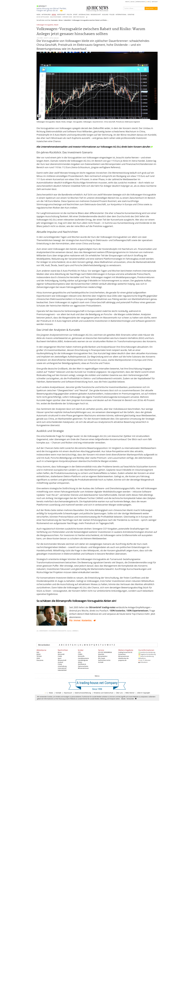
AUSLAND (105, 14)
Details (123, 699)
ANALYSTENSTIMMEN (55, 17)
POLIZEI (112, 14)
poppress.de (122, 660)
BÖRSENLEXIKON (140, 1)
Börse (60, 20)
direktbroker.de (123, 658)
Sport (59, 658)
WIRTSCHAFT (61, 14)
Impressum (68, 693)
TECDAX (39, 656)
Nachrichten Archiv (104, 660)
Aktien (80, 662)
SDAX (38, 658)
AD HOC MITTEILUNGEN (43, 17)
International (62, 668)
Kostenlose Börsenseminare (123, 655)
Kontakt (100, 662)
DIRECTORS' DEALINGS (79, 17)
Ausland (60, 662)
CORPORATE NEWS (67, 17)
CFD (79, 652)
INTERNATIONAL (121, 14)
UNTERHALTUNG (84, 14)
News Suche (149, 8)
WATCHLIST (155, 1)
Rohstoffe (81, 656)
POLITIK (69, 14)
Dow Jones (40, 660)
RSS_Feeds (101, 658)
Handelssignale (83, 660)
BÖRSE (54, 14)
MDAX (39, 654)
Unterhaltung (62, 666)
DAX (38, 652)
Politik (60, 656)
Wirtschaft (61, 654)
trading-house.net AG (125, 652)
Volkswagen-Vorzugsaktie (45, 25)
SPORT (75, 14)
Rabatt (56, 25)
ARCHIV (127, 1)
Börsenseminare (83, 668)
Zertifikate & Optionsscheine (83, 665)
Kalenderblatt (62, 670)
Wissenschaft (62, 660)
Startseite (54, 20)
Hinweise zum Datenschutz (103, 693)
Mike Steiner (130, 693)
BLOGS (132, 1)
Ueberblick (67, 20)
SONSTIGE (131, 14)
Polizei (60, 664)
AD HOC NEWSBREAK (105, 652)
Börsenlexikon (44, 645)
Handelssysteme (83, 658)
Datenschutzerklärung (83, 693)
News (51, 693)
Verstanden (130, 699)
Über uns (119, 693)
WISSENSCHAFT (96, 14)
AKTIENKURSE (46, 14)
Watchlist (101, 654)
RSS (148, 1)
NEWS (38, 14)
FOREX (80, 654)
